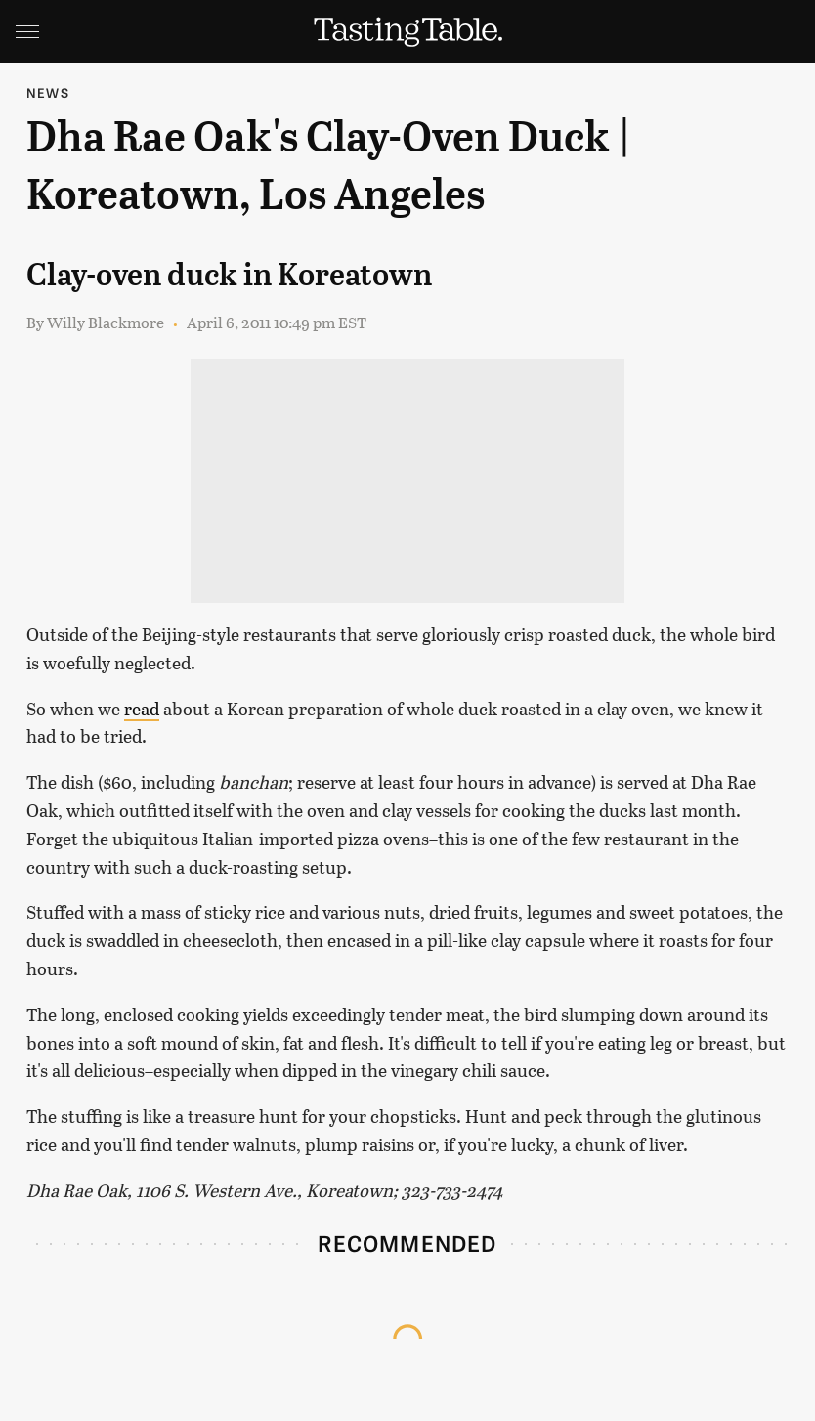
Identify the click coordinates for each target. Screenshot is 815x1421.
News (47, 92)
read (141, 708)
